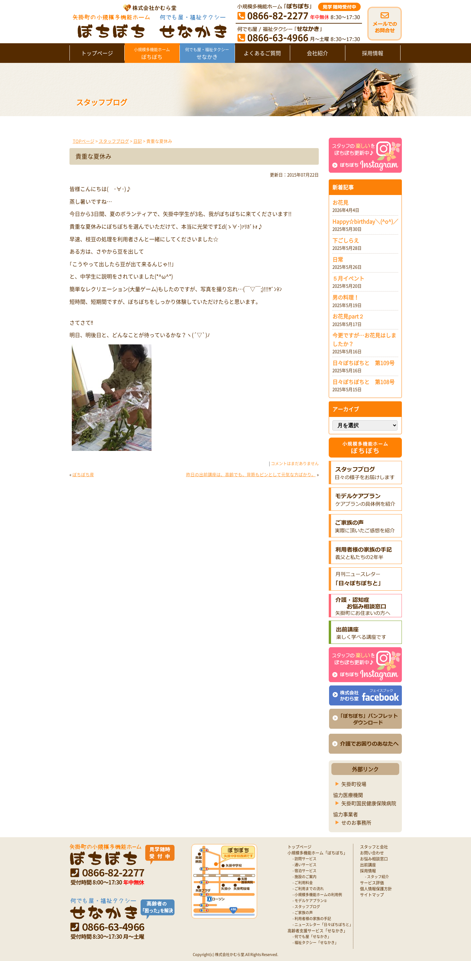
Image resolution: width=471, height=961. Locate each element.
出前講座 (368, 865)
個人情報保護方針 (376, 889)
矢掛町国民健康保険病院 (368, 803)
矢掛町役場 (353, 784)
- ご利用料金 (303, 882)
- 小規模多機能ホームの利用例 (317, 894)
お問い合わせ (372, 853)
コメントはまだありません (295, 464)
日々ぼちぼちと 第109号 (363, 363)
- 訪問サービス (304, 859)
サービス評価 (372, 883)
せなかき (207, 54)
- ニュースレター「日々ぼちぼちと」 (323, 924)
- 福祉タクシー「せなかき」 (315, 942)
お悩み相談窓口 (374, 859)
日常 (337, 259)
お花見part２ (348, 316)
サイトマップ (372, 895)
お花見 (340, 202)
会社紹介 (317, 53)
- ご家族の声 (303, 912)
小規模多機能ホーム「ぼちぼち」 (317, 853)
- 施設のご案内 (304, 876)
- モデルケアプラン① (310, 900)
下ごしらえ (345, 240)
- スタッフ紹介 (377, 876)
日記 (137, 141)
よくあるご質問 (262, 53)
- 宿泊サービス (304, 870)
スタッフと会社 (374, 847)
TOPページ (83, 141)
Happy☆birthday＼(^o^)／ (365, 221)
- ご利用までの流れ (308, 888)
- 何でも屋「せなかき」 (312, 936)
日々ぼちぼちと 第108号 (363, 382)
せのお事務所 (356, 822)
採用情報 (372, 53)
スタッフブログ (114, 141)
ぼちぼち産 (83, 474)
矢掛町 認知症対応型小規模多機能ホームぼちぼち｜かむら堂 (148, 20)
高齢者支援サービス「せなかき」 (317, 931)
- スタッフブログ (306, 906)
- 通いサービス (304, 864)
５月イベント (348, 278)
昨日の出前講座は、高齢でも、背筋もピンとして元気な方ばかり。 (251, 474)
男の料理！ (345, 297)
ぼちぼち (152, 54)
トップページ (97, 53)
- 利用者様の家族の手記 (312, 918)
